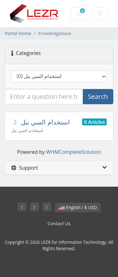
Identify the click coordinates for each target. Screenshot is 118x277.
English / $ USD (78, 207)
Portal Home (18, 33)
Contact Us (59, 223)
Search (98, 96)
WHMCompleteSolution (73, 151)
